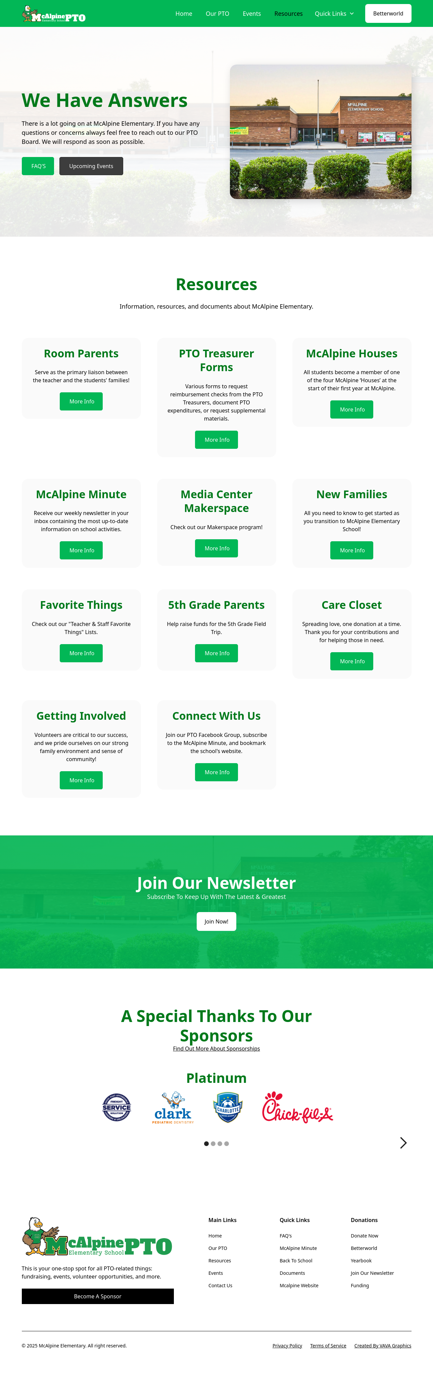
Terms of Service (328, 1345)
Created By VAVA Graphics (383, 1345)
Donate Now (364, 1235)
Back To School (296, 1260)
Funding (360, 1285)
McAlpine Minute (298, 1248)
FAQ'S (39, 166)
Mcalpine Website (299, 1285)
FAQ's (286, 1235)
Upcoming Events (91, 166)
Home (184, 13)
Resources (288, 13)
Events (252, 13)
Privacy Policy (287, 1345)
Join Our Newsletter (372, 1273)
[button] (334, 13)
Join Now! (217, 921)
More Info (81, 401)
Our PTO (217, 13)
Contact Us (220, 1285)
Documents (292, 1273)
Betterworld (388, 13)
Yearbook (361, 1260)
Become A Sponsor (97, 1296)
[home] (54, 13)
